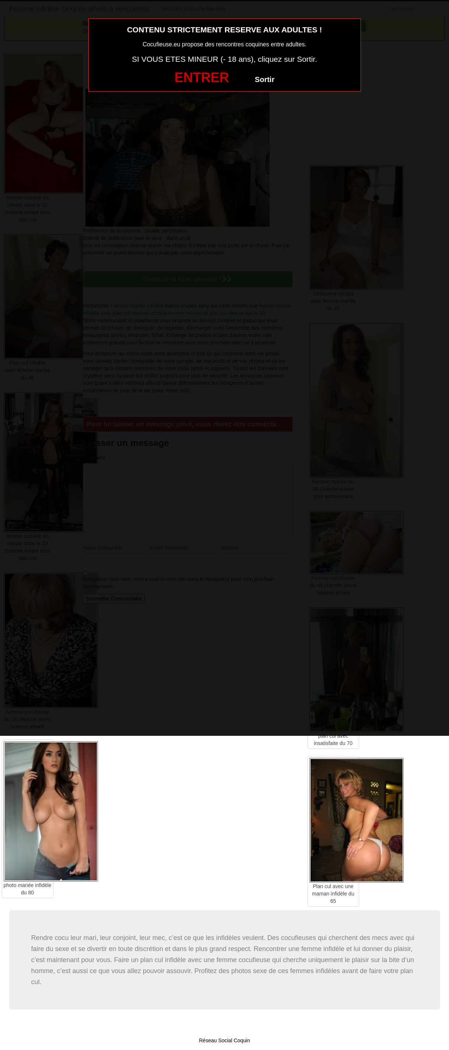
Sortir (264, 79)
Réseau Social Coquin (224, 1040)
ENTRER (202, 77)
